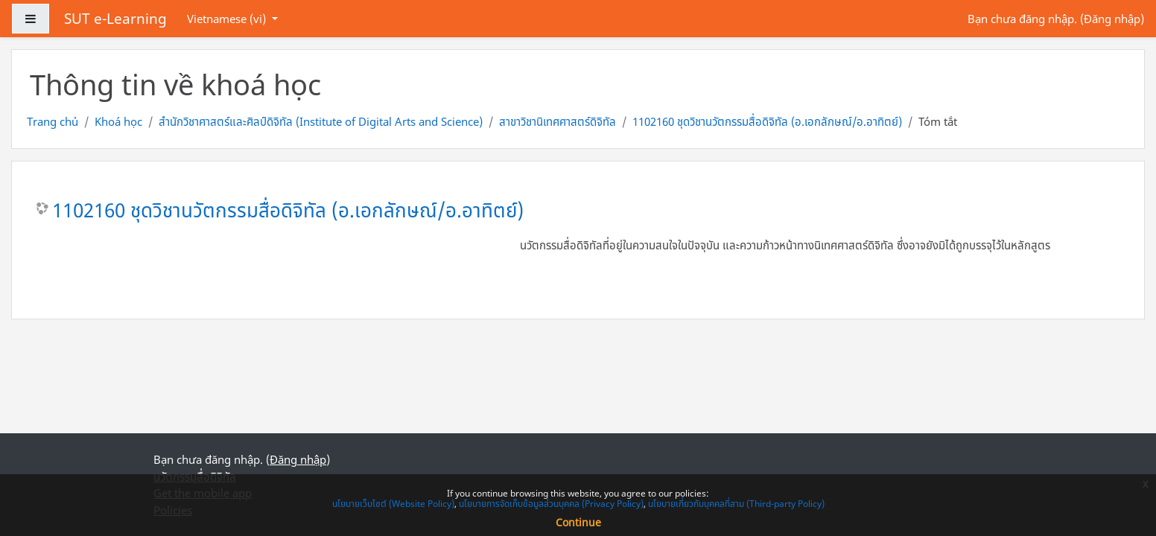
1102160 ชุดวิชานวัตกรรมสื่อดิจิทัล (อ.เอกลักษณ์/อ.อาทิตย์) (767, 121)
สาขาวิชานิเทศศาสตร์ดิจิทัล (557, 121)
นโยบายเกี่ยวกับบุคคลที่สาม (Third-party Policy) (736, 503)
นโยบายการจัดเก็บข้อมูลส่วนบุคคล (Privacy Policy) (551, 503)
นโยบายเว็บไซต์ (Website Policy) (393, 503)
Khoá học (118, 121)
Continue (578, 522)
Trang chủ (52, 121)
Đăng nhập (1112, 18)
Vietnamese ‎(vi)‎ (228, 18)
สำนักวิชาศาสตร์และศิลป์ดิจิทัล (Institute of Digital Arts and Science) (321, 121)
